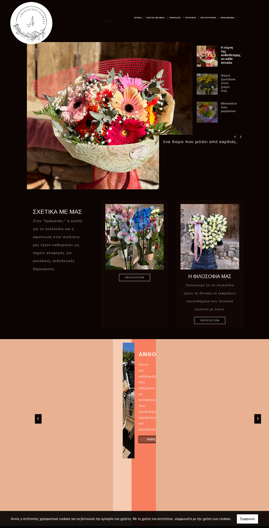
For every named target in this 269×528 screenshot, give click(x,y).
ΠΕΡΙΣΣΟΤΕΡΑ (134, 277)
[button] (235, 137)
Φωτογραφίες (208, 18)
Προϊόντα (190, 18)
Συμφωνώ (247, 519)
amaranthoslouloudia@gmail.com (200, 497)
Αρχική (138, 18)
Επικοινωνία (228, 18)
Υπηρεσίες (175, 18)
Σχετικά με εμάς (155, 18)
